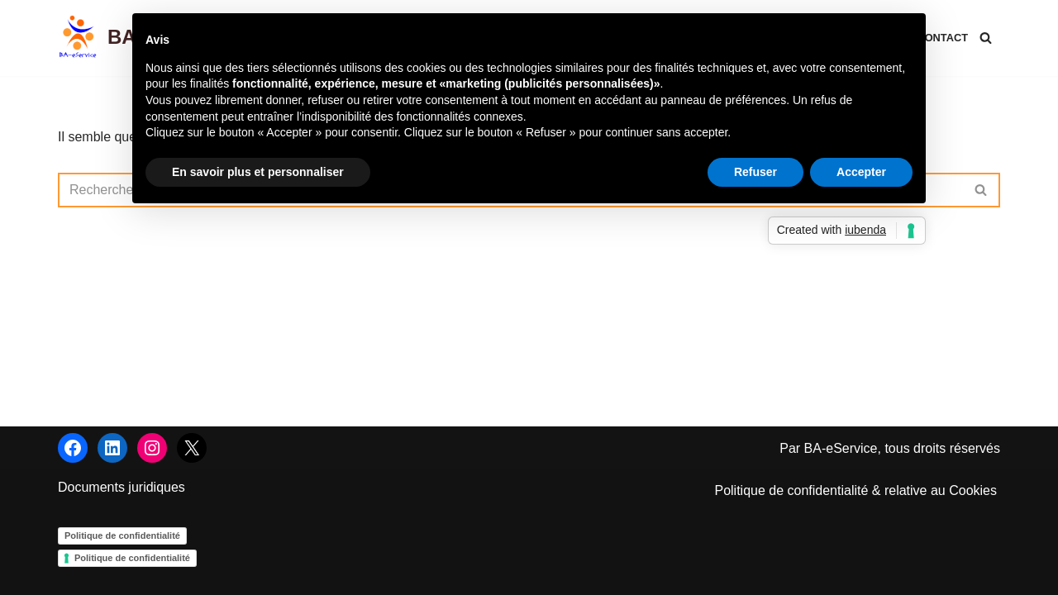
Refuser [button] (755, 171)
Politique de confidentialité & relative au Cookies (855, 490)
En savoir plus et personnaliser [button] (258, 171)
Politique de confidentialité (122, 535)
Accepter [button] (861, 171)
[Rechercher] (985, 37)
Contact (942, 37)
